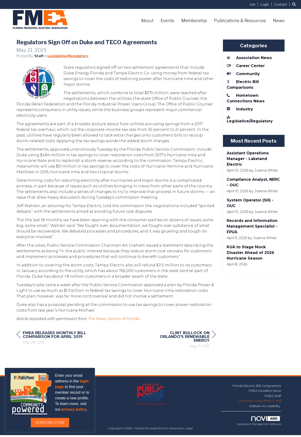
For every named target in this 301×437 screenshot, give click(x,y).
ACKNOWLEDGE (50, 422)
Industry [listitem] (240, 109)
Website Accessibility (265, 408)
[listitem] (255, 4)
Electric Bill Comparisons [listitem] (243, 84)
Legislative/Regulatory (68, 58)
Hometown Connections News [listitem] (246, 98)
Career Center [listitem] (246, 65)
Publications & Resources (240, 20)
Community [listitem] (243, 73)
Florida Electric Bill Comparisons (257, 387)
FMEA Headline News (265, 392)
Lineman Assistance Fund (259, 403)
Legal (189, 430)
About (147, 20)
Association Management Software (259, 423)
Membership (194, 20)
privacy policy (74, 409)
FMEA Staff (273, 398)
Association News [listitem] (249, 57)
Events (167, 20)
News (279, 20)
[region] (180, 342)
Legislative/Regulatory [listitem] (250, 119)
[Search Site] (294, 4)
